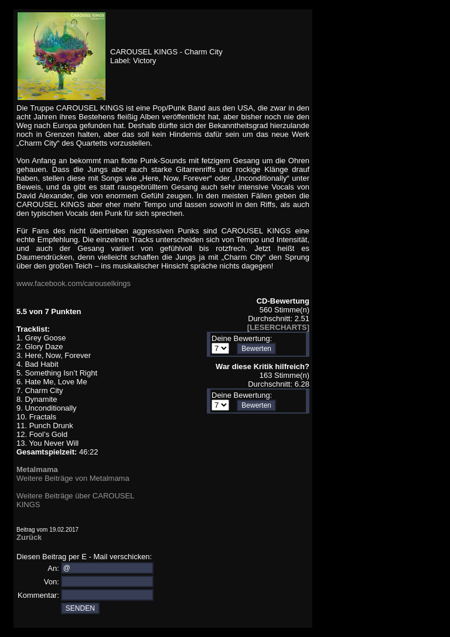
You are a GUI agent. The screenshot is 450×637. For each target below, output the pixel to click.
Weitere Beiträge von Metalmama (72, 478)
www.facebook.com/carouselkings (73, 283)
